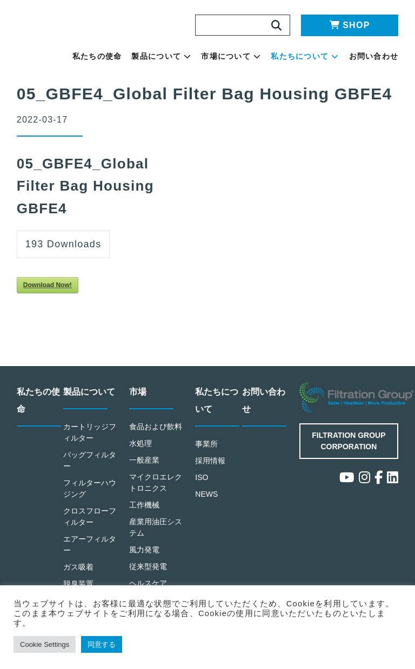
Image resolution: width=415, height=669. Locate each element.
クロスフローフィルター (90, 523)
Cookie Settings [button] (49, 644)
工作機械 (144, 512)
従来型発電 (148, 573)
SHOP (350, 25)
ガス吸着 (78, 574)
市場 (138, 399)
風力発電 (144, 556)
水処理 (140, 451)
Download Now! (52, 293)
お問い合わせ (381, 60)
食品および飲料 (156, 434)
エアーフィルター (90, 551)
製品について (226, 60)
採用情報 (210, 468)
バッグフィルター (90, 467)
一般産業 (144, 467)
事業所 (206, 452)
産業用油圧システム (156, 534)
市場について (276, 60)
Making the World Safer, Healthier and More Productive (87, 41)
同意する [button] (113, 644)
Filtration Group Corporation (349, 448)
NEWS (207, 501)
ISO (202, 485)
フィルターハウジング (90, 495)
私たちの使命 (183, 60)
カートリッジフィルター (90, 440)
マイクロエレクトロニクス (156, 489)
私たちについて (330, 60)
